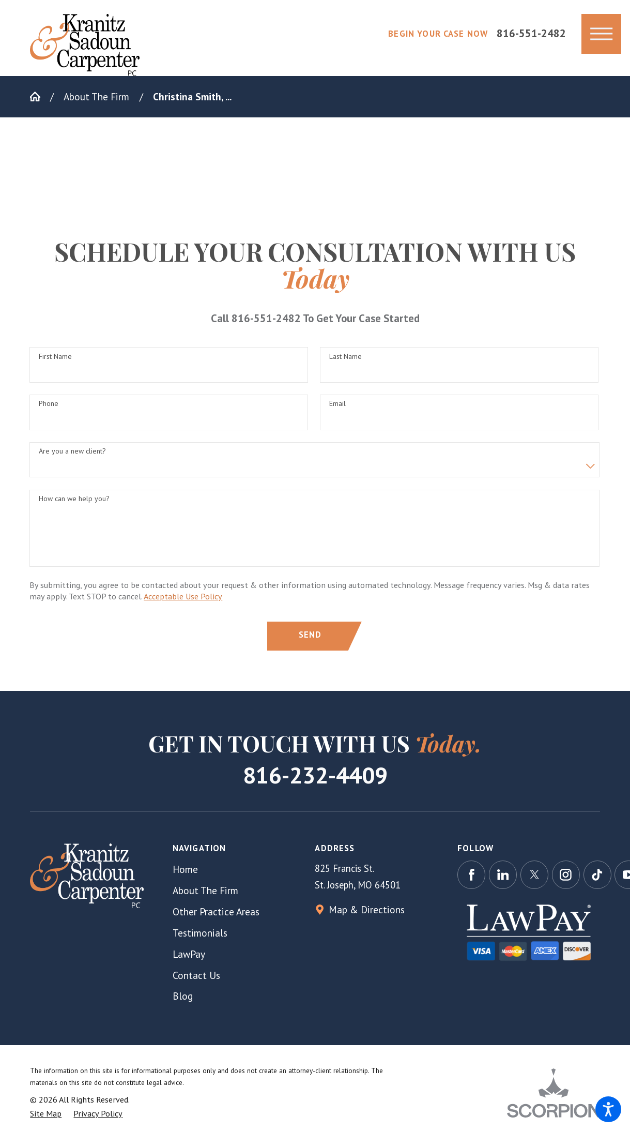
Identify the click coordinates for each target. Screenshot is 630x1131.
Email (337, 407)
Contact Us (196, 975)
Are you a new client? (72, 455)
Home (185, 869)
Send (310, 638)
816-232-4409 (315, 775)
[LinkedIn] (503, 874)
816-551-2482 (531, 33)
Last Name (345, 360)
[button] (608, 1109)
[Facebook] (471, 874)
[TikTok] (597, 874)
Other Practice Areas (216, 911)
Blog (183, 995)
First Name (55, 360)
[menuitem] (244, 869)
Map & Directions (367, 909)
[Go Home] (40, 96)
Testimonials (200, 932)
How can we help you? (74, 503)
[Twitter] (534, 874)
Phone (48, 407)
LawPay (189, 953)
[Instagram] (566, 874)
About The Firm (96, 96)
